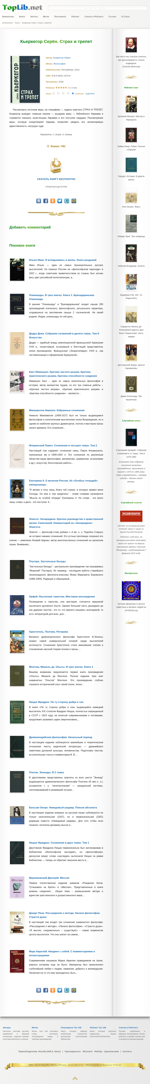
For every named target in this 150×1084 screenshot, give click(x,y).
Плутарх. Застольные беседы (47, 561)
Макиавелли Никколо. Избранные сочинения (57, 410)
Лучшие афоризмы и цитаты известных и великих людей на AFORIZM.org (131, 581)
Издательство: (53, 70)
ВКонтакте (88, 1051)
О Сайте (125, 16)
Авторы (34, 16)
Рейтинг (75, 16)
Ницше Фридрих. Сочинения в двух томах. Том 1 (59, 842)
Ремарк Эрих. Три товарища (131, 231)
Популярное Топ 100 (71, 1027)
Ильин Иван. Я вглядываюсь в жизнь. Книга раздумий (62, 260)
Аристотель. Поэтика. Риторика (48, 631)
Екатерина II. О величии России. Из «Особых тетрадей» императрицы (63, 482)
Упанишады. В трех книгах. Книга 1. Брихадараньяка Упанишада (61, 297)
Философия (59, 63)
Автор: (49, 58)
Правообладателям (56, 187)
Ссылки (112, 16)
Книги (22, 16)
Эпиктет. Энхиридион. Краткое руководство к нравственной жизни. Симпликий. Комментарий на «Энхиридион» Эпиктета (66, 523)
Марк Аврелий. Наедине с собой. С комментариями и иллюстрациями (62, 953)
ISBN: (49, 76)
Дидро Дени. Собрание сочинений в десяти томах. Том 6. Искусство (64, 335)
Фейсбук (98, 1051)
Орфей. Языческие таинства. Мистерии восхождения (62, 596)
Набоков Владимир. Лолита (131, 260)
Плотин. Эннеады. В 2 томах (46, 772)
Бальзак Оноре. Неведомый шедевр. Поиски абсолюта (63, 807)
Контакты (127, 1051)
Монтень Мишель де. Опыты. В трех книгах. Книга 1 (61, 667)
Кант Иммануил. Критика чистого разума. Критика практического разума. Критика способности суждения (63, 374)
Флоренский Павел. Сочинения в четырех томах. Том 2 (63, 445)
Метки (46, 16)
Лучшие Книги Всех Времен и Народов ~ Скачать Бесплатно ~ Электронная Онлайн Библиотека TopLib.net (78, 1065)
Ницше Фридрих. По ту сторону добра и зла (56, 702)
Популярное (60, 16)
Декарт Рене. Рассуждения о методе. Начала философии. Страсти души (64, 915)
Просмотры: (52, 82)
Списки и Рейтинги (94, 16)
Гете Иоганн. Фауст (131, 202)
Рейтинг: (51, 88)
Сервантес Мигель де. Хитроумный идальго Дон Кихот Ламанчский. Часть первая (131, 322)
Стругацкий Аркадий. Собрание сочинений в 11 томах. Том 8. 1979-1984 (131, 439)
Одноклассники (111, 1051)
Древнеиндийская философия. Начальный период (60, 737)
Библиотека (8, 16)
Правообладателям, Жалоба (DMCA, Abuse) (40, 1051)
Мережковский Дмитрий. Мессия (49, 878)
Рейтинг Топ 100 (98, 1027)
